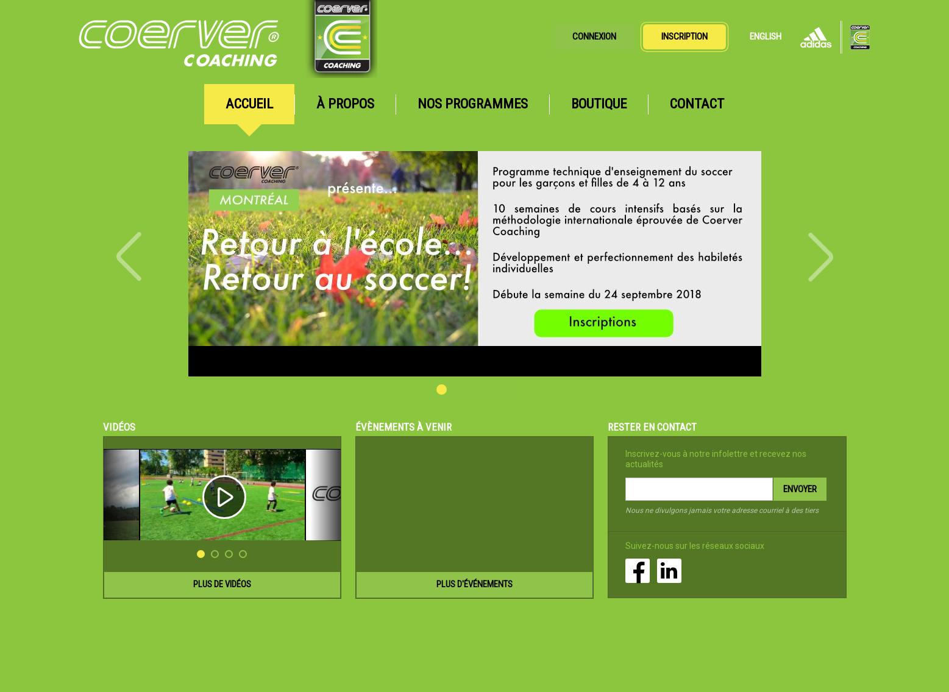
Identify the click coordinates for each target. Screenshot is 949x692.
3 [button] (474, 389)
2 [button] (458, 389)
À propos (345, 104)
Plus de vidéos (222, 584)
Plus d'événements (474, 584)
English (765, 36)
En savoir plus (474, 263)
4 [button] (491, 389)
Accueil (249, 104)
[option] (474, 263)
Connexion (594, 36)
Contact (697, 104)
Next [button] (817, 257)
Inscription (684, 36)
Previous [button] (132, 256)
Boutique (599, 104)
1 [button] (441, 389)
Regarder (222, 495)
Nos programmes (473, 104)
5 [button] (507, 389)
